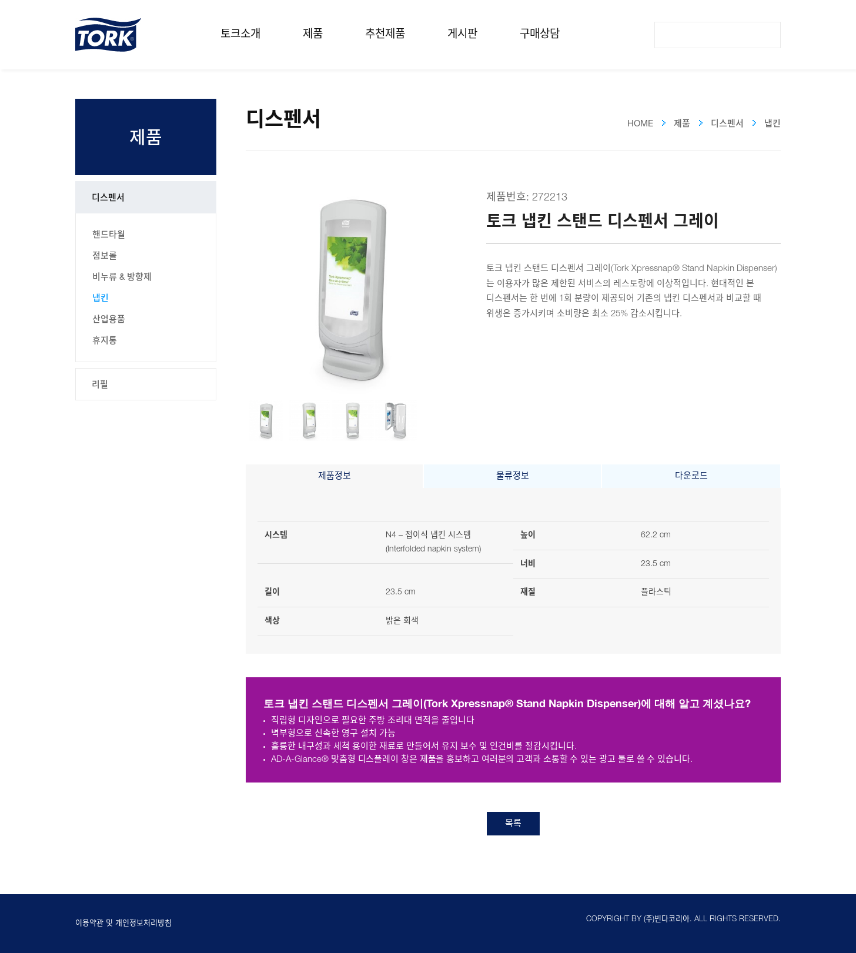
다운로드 (691, 476)
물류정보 (512, 476)
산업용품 (108, 319)
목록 (513, 824)
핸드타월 (108, 234)
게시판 (462, 34)
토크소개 (240, 34)
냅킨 (100, 298)
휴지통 (104, 340)
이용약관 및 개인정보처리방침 (123, 923)
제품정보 (334, 476)
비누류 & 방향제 (122, 277)
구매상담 (540, 34)
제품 (313, 34)
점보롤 (104, 255)
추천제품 (385, 34)
